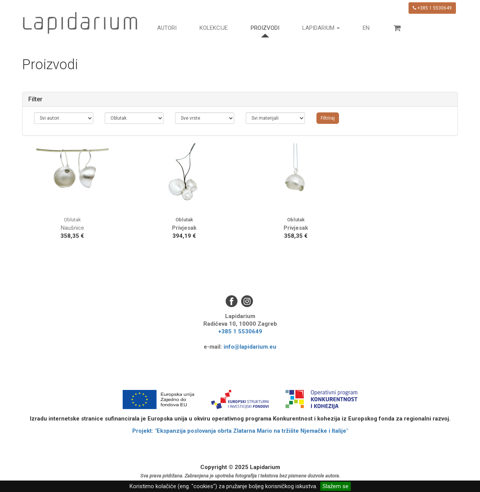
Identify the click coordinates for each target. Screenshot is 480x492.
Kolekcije (213, 27)
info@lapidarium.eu (250, 346)
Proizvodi (265, 27)
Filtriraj (328, 118)
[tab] (240, 99)
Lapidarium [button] (321, 27)
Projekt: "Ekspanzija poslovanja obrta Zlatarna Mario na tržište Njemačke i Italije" (240, 430)
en (366, 27)
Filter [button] (35, 99)
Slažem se (336, 486)
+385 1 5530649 (432, 8)
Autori (167, 27)
